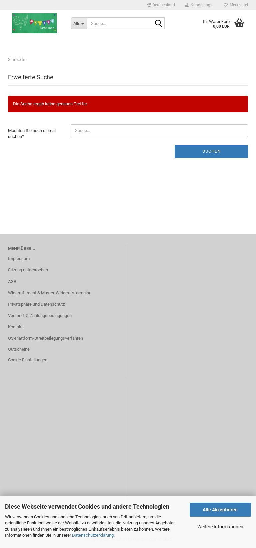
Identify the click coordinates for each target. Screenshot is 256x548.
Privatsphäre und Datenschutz (36, 304)
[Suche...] (79, 23)
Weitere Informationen (220, 526)
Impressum (19, 258)
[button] (161, 5)
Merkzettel (236, 5)
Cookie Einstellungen (27, 359)
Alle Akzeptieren (220, 509)
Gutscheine (19, 349)
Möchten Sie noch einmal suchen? (32, 133)
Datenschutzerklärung (93, 535)
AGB (12, 281)
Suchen (211, 151)
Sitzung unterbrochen (28, 269)
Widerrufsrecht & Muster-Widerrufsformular (49, 292)
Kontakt (15, 326)
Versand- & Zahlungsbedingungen (40, 315)
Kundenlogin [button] (199, 5)
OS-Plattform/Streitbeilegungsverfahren (45, 338)
